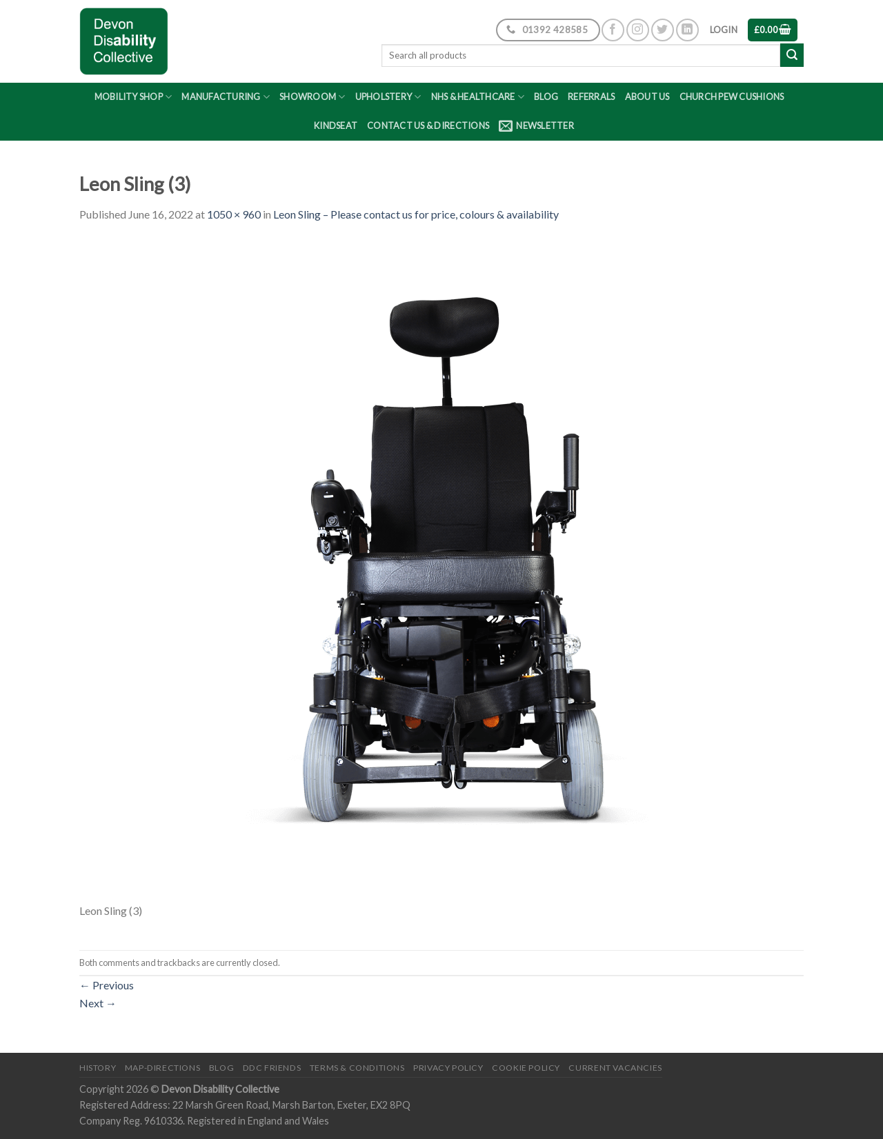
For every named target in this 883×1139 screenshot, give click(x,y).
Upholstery (388, 96)
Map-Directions (163, 1067)
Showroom (312, 96)
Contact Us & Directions (428, 125)
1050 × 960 (234, 214)
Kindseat (335, 125)
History (97, 1067)
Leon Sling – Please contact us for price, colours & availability (416, 214)
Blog (546, 96)
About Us (647, 96)
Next (98, 1002)
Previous (106, 984)
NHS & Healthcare (478, 96)
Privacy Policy (448, 1067)
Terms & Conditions (357, 1067)
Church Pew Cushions (731, 96)
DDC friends (272, 1067)
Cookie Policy (526, 1067)
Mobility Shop (133, 96)
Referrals (591, 96)
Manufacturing (225, 96)
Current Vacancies (615, 1067)
